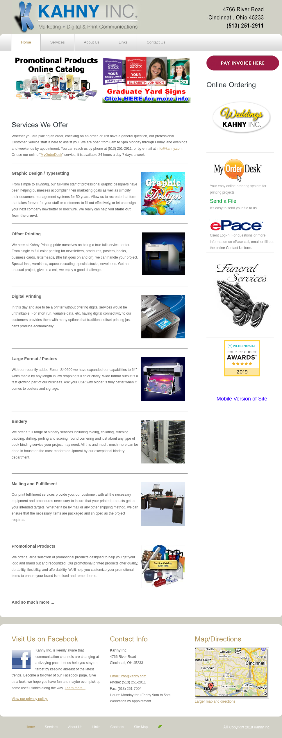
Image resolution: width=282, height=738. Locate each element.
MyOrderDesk (51, 155)
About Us (91, 42)
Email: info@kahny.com (128, 676)
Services (57, 42)
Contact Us (156, 42)
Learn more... (75, 688)
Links (123, 42)
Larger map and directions (215, 701)
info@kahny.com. (170, 149)
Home (26, 42)
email (255, 242)
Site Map (141, 727)
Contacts (117, 727)
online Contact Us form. (234, 248)
